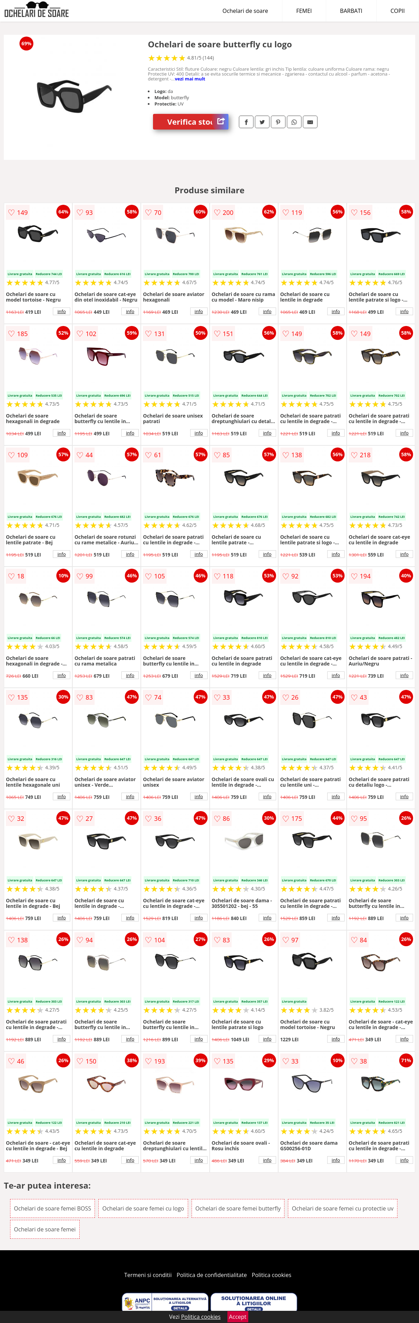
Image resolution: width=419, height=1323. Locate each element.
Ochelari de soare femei (45, 1229)
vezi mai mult (190, 79)
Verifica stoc (197, 122)
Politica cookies (271, 1275)
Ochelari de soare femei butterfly (238, 1208)
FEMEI (304, 11)
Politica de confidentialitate (212, 1275)
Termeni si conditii (148, 1275)
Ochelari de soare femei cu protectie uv (342, 1208)
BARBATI (351, 11)
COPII (397, 11)
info (61, 311)
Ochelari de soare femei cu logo (143, 1208)
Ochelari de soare (245, 11)
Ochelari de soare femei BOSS (52, 1208)
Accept (238, 1317)
